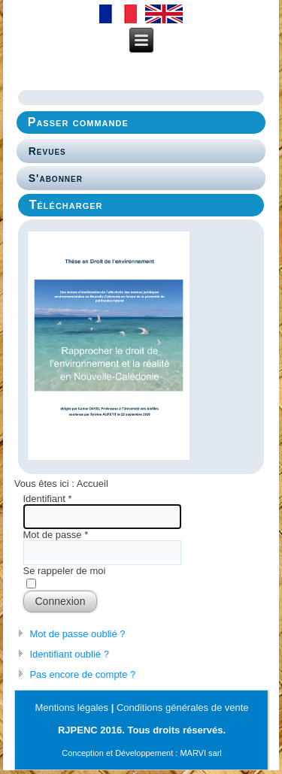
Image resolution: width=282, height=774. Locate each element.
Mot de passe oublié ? (77, 633)
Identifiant (47, 498)
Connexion (60, 601)
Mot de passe (56, 534)
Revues (47, 151)
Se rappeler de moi (64, 570)
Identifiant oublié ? (69, 654)
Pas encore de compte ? (82, 674)
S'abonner (56, 178)
